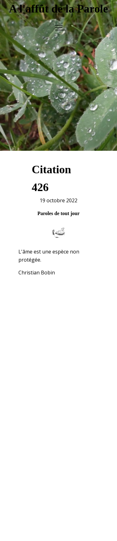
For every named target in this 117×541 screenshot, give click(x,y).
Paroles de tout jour (58, 210)
